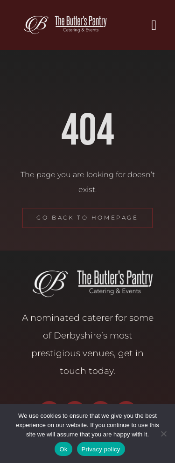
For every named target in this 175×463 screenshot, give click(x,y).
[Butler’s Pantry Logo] (62, 17)
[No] (163, 433)
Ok (63, 449)
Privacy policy (101, 449)
